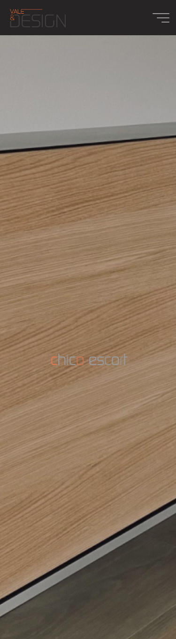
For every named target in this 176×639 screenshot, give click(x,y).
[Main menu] (161, 18)
